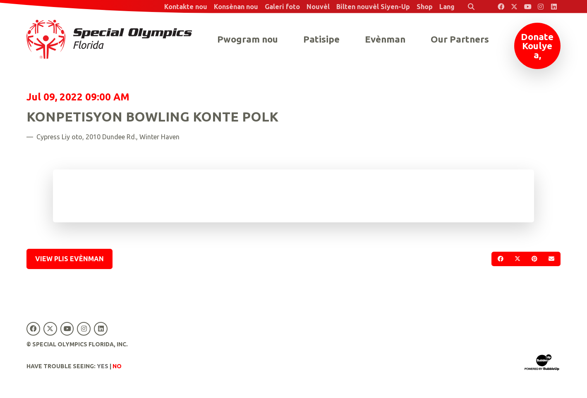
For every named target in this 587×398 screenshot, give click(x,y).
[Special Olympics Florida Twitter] (514, 6)
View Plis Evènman (69, 258)
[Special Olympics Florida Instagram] (540, 6)
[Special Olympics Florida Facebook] (501, 6)
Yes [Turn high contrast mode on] (102, 366)
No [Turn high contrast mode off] (117, 366)
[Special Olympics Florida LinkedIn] (554, 6)
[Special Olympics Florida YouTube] (527, 6)
